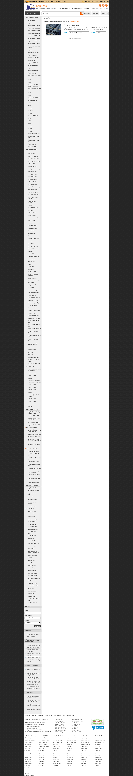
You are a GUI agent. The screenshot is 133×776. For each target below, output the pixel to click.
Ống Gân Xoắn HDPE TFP (34, 422)
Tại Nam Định (70, 759)
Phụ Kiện (30, 378)
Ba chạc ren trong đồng (33, 218)
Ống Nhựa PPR (31, 60)
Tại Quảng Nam (70, 755)
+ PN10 (30, 108)
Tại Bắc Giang (27, 761)
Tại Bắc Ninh (41, 761)
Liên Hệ (93, 8)
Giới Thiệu (74, 8)
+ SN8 (29, 79)
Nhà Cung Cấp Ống (57, 740)
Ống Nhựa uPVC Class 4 (34, 35)
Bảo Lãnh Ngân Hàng (29, 738)
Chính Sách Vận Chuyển (60, 728)
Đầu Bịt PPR (31, 266)
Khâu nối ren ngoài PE (33, 292)
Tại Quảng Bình (28, 757)
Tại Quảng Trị (98, 755)
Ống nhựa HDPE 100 (33, 115)
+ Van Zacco (31, 205)
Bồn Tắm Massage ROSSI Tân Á (34, 479)
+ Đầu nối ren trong (32, 189)
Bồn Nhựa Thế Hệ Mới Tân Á (34, 469)
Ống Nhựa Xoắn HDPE (72, 740)
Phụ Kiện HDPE (76, 724)
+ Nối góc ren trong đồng (34, 169)
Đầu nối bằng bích (32, 308)
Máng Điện (30, 352)
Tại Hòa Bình (84, 757)
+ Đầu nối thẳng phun (33, 192)
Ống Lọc (30, 50)
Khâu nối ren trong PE (33, 290)
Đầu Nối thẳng (31, 223)
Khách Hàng (87, 13)
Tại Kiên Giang (98, 748)
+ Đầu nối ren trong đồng (34, 187)
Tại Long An (69, 746)
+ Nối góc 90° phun (32, 174)
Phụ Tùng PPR (31, 220)
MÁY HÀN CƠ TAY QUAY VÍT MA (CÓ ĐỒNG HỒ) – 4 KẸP (34, 441)
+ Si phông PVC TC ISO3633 (32, 202)
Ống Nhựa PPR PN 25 (33, 70)
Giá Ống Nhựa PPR (57, 742)
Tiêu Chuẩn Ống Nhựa (43, 738)
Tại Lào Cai (83, 763)
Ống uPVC (74, 725)
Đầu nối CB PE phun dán (34, 310)
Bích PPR (30, 264)
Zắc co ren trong (32, 233)
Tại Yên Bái (69, 763)
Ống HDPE (74, 722)
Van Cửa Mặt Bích (32, 591)
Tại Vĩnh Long (56, 748)
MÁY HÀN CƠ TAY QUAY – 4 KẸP (34, 445)
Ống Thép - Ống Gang (32, 485)
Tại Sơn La (83, 761)
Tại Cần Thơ (69, 750)
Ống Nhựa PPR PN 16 (33, 65)
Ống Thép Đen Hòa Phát (34, 490)
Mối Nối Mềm (31, 588)
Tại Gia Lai (40, 753)
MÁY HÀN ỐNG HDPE (31, 427)
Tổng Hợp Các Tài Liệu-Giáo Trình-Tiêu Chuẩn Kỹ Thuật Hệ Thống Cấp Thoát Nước (34, 683)
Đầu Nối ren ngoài (32, 228)
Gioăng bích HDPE (32, 278)
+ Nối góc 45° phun (32, 176)
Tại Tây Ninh (98, 744)
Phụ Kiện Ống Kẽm (32, 506)
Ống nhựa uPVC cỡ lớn (33, 57)
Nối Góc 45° (31, 241)
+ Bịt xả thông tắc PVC (33, 194)
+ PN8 (29, 105)
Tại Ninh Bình (41, 759)
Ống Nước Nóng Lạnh (58, 738)
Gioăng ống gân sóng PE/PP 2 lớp (33, 275)
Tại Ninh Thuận (84, 753)
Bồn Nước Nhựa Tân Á (33, 461)
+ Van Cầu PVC (31, 215)
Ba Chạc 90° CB (32, 259)
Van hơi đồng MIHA (32, 555)
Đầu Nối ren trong (32, 225)
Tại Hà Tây (69, 744)
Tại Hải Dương (98, 765)
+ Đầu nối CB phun (32, 181)
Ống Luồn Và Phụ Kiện (33, 357)
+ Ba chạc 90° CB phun (33, 158)
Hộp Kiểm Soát (30, 366)
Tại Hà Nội (83, 765)
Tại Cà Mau (55, 750)
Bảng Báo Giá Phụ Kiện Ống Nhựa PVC (33, 660)
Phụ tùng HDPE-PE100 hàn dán (34, 321)
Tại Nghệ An (55, 757)
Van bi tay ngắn (31, 516)
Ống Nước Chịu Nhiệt (100, 740)
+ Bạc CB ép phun (32, 179)
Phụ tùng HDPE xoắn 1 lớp (34, 328)
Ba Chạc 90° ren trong (33, 254)
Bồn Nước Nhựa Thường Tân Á (34, 465)
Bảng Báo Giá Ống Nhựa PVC (34, 657)
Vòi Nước (30, 562)
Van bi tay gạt (31, 548)
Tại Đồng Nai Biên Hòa (43, 746)
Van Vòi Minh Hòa (32, 535)
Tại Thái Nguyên (28, 763)
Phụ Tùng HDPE (32, 272)
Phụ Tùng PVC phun (33, 156)
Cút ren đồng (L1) (32, 568)
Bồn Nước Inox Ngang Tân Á (34, 458)
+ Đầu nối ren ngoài (32, 184)
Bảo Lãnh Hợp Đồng (59, 724)
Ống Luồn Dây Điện (85, 740)
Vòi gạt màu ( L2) (32, 524)
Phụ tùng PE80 (31, 347)
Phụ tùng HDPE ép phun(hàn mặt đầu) (32, 344)
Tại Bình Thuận (70, 753)
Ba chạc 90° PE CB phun (34, 297)
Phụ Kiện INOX (31, 596)
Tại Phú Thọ (69, 761)
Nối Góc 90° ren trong (33, 246)
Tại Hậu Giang (84, 748)
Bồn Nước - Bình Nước (32, 448)
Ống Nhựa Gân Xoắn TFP (34, 425)
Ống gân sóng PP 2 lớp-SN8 (33, 141)
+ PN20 (30, 131)
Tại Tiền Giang (98, 746)
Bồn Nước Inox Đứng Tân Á (34, 454)
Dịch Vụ (80, 8)
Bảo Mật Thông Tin (59, 725)
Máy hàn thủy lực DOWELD (34, 434)
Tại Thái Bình (56, 759)
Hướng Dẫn (86, 8)
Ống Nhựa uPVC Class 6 (34, 41)
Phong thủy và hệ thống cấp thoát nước (33, 670)
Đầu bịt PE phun (32, 295)
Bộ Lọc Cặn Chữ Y (32, 583)
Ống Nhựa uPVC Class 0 (34, 25)
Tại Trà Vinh (69, 748)
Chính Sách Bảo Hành (60, 727)
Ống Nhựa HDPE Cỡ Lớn (34, 97)
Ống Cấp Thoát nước (71, 738)
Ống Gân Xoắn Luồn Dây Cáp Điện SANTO (34, 412)
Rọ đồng (30, 557)
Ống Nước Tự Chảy (85, 738)
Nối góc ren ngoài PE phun (34, 302)
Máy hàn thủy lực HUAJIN (34, 436)
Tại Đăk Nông (27, 753)
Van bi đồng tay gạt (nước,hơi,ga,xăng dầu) (33, 552)
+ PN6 (29, 103)
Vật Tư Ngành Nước (99, 738)
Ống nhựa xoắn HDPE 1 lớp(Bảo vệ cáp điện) (33, 85)
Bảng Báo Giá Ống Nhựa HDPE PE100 (32, 650)
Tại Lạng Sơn (98, 761)
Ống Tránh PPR (31, 269)
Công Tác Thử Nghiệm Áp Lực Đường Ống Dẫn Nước (34, 674)
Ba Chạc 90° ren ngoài (33, 256)
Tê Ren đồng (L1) (32, 570)
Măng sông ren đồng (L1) (34, 578)
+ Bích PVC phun (32, 212)
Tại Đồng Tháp (84, 746)
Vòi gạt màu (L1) (32, 521)
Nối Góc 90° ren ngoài (33, 248)
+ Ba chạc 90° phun (32, 163)
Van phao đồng (31, 560)
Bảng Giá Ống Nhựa (99, 742)
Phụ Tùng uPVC (31, 153)
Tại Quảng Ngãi (56, 755)
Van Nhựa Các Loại (32, 602)
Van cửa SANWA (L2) (33, 529)
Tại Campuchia (27, 744)
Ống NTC (30, 23)
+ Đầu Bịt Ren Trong (33, 207)
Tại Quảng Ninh (98, 759)
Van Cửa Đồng (31, 538)
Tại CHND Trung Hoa (43, 744)
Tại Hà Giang (41, 765)
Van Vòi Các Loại (32, 580)
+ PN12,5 (30, 110)
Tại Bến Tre (41, 748)
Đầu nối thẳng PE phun (33, 315)
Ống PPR (74, 728)
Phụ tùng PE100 (32, 349)
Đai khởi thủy (31, 287)
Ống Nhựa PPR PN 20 (33, 68)
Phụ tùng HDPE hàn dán (34, 318)
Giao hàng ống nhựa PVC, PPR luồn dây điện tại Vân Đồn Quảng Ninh (34, 709)
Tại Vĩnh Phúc (56, 761)
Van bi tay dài (31, 514)
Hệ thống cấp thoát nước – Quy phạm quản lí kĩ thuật (33, 678)
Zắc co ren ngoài (32, 236)
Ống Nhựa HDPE (32, 73)
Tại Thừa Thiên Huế (85, 755)
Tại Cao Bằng (27, 765)
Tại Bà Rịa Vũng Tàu (85, 744)
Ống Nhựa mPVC (32, 144)
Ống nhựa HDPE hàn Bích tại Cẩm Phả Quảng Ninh (33, 701)
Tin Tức (106, 8)
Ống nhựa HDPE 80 (32, 100)
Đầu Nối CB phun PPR (33, 238)
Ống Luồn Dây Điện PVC (34, 363)
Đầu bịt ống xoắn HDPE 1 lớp (34, 340)
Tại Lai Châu (98, 763)
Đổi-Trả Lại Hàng (59, 732)
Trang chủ (45, 21)
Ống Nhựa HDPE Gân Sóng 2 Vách (34, 76)
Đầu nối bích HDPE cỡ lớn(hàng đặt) (33, 281)
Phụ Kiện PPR (75, 730)
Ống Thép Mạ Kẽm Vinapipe (32, 503)
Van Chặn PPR (31, 261)
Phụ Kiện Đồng (31, 593)
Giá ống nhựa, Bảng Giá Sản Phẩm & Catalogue (33, 635)
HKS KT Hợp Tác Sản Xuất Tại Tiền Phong (34, 370)
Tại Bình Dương (56, 746)
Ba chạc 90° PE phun (33, 300)
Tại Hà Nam (83, 759)
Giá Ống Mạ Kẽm (28, 742)
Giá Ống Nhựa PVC (71, 742)
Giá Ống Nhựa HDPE (85, 742)
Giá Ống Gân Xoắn (42, 742)
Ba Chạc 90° (31, 251)
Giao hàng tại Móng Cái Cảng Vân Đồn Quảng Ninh (33, 697)
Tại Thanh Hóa (70, 757)
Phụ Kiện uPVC (75, 727)
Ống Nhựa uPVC (64, 21)
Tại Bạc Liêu (41, 750)
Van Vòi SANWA (32, 511)
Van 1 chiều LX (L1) (32, 573)
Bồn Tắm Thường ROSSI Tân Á (34, 475)
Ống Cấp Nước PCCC (43, 740)
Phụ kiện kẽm (31, 497)
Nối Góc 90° (31, 243)
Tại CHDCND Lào (57, 744)
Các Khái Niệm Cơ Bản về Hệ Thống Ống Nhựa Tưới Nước (33, 687)
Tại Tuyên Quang (56, 763)
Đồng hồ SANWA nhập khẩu (33, 532)
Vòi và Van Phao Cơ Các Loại (34, 599)
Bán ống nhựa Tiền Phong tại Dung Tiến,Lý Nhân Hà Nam (33, 705)
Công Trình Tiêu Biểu (60, 722)
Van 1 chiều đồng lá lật (33, 541)
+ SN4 (29, 82)
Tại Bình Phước (28, 746)
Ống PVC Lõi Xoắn (32, 55)
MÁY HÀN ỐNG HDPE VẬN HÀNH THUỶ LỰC (34, 431)
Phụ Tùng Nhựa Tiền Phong (31, 150)
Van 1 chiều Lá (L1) (32, 575)
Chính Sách (99, 8)
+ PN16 (30, 113)
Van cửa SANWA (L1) (33, 526)
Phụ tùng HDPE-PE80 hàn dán (34, 325)
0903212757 (95, 13)
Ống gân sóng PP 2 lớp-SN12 (33, 137)
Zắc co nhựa (31, 230)
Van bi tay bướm (32, 546)
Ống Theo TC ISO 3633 (33, 52)
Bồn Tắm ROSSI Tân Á (33, 472)
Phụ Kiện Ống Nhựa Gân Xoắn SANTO (34, 419)
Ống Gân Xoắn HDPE (77, 732)
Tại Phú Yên (27, 755)
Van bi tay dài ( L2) (32, 519)
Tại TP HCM (55, 765)
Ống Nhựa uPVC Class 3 (34, 33)
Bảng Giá (67, 8)
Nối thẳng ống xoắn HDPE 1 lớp (34, 336)
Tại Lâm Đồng (84, 750)
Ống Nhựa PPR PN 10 (33, 63)
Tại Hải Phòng (27, 768)
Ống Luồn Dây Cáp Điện (32, 409)
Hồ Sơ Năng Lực (59, 721)
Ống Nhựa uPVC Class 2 (34, 30)
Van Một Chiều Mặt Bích (33, 586)
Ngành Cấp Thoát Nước (33, 665)
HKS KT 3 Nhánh (32, 387)
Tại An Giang (27, 748)
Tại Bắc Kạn (41, 763)
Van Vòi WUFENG (32, 565)
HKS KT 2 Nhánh (32, 373)
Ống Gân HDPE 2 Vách (43, 735)
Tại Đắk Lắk (97, 750)
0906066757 (105, 13)
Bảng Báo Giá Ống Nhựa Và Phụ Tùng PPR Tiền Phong (33, 646)
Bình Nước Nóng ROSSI (33, 482)
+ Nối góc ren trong (32, 171)
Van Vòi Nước (30, 508)
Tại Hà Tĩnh (41, 757)
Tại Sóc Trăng (27, 750)
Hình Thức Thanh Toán (60, 730)
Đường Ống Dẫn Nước (58, 735)
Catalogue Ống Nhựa (71, 735)
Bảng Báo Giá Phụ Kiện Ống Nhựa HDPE (33, 654)
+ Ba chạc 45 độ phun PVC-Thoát (33, 198)
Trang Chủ (61, 8)
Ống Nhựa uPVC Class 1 (34, 28)
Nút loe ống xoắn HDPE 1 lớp (34, 332)
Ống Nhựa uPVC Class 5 (34, 38)
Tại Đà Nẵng (69, 765)
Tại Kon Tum (55, 753)
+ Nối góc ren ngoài (32, 166)
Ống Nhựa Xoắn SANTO (33, 415)
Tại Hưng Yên (27, 759)
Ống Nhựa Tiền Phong (54, 21)
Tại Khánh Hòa (98, 753)
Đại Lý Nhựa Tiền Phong (30, 735)
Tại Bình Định (41, 755)
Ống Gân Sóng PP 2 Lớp (34, 133)
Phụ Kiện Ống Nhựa (99, 735)
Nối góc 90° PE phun (33, 305)
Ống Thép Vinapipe (32, 499)
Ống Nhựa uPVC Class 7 (74, 21)
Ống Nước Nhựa (84, 735)
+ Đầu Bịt (30, 210)
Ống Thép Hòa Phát (32, 488)
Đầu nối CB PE (31, 313)
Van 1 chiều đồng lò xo (33, 543)
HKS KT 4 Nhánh (32, 375)
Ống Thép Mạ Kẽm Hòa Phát (33, 493)
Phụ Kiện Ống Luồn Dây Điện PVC (34, 360)
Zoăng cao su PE (32, 285)
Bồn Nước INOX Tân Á (33, 451)
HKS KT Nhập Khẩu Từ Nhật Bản (33, 395)
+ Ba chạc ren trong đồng (34, 161)
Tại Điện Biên (98, 757)
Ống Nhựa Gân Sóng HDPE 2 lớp (34, 89)
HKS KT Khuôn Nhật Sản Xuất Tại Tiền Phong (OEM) (34, 381)
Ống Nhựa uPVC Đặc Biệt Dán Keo (34, 47)
